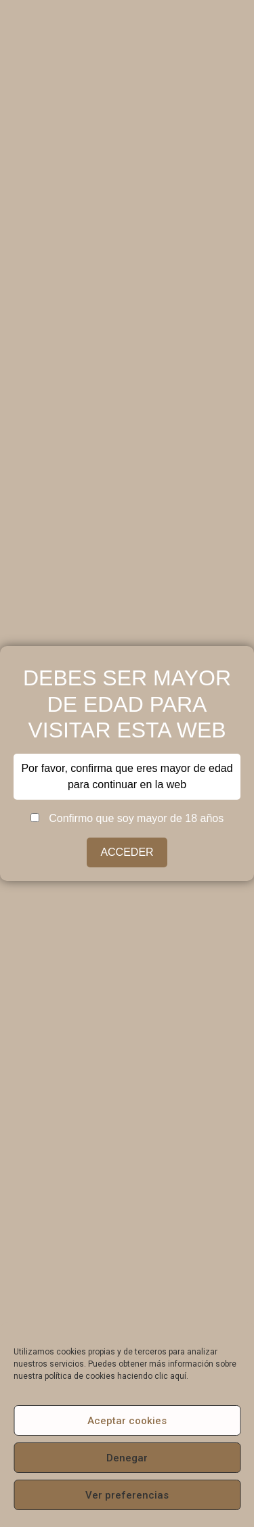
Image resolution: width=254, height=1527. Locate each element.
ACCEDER (126, 852)
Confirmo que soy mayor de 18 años (127, 818)
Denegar (127, 1458)
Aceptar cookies (127, 1421)
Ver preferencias (127, 1495)
